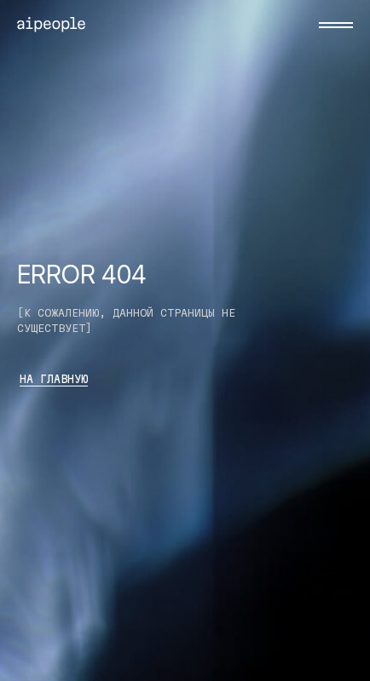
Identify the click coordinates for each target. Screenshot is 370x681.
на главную (54, 379)
